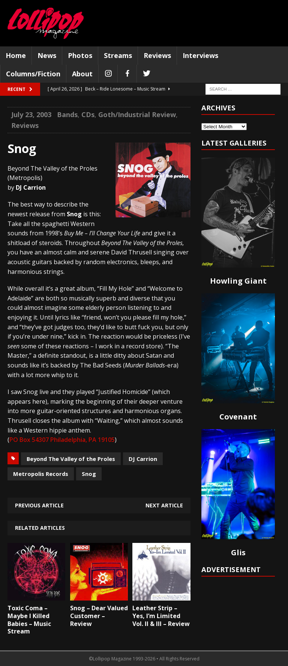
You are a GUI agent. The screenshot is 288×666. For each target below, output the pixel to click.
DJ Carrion (143, 458)
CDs (87, 114)
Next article (164, 505)
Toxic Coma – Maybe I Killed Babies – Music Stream (29, 619)
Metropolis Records (40, 473)
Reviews (157, 55)
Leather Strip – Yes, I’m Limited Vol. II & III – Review (161, 616)
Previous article (39, 505)
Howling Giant (238, 281)
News (47, 55)
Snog (89, 473)
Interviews (200, 55)
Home (16, 55)
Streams (118, 55)
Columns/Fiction (33, 73)
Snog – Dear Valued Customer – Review (99, 616)
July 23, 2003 (31, 114)
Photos (80, 55)
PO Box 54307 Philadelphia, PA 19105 (62, 440)
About (82, 73)
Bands (67, 114)
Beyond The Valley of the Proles (71, 458)
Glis (238, 552)
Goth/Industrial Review (137, 114)
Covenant (238, 417)
